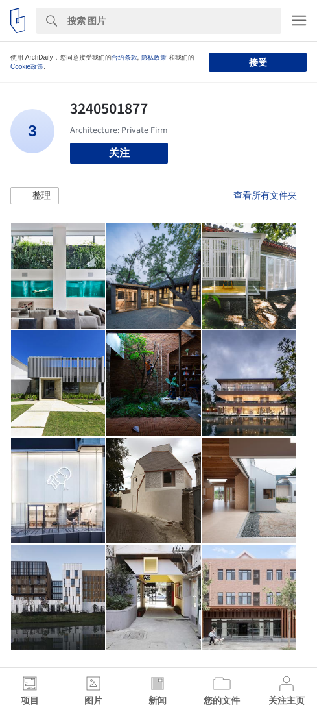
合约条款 (124, 57)
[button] (34, 196)
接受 (258, 62)
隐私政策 (154, 57)
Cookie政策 (26, 66)
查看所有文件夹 (265, 195)
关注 (119, 152)
